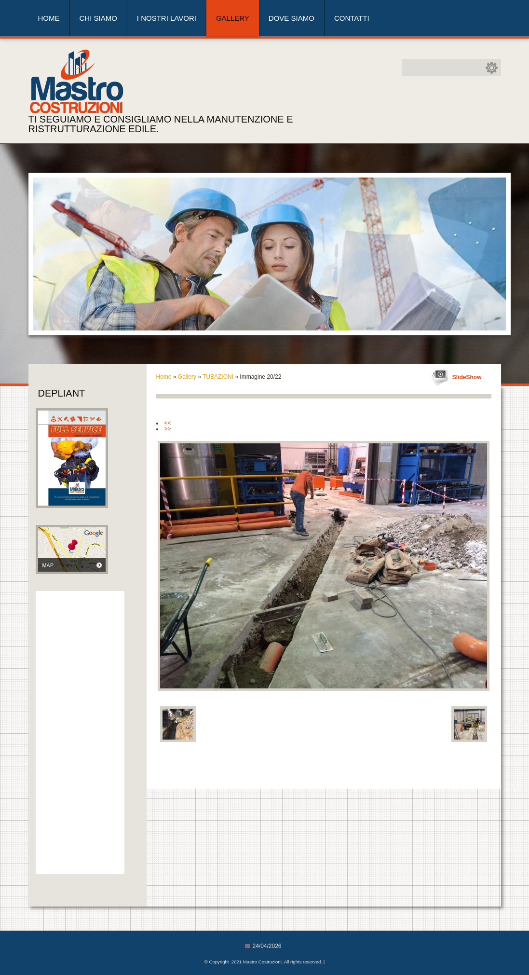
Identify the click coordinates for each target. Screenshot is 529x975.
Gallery (232, 18)
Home (49, 18)
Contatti (351, 18)
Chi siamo (98, 18)
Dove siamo (291, 18)
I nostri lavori (166, 18)
